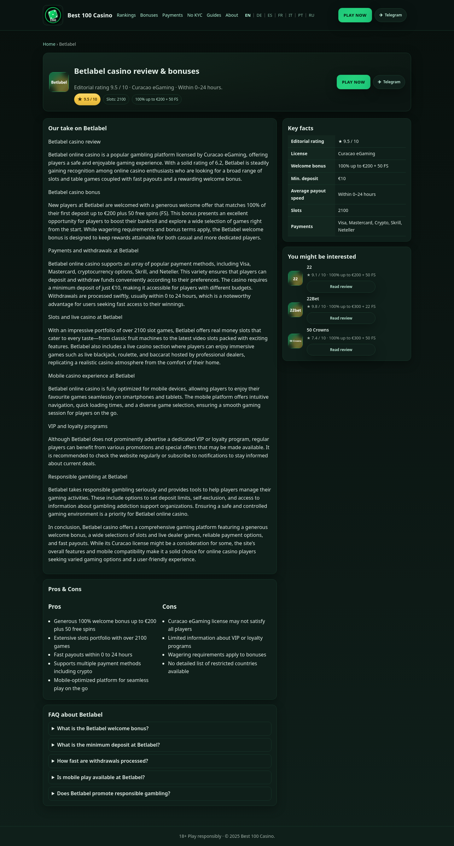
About (231, 15)
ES (270, 15)
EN (248, 15)
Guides (214, 15)
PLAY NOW (355, 15)
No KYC (194, 15)
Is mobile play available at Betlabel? (101, 777)
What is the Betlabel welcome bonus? (102, 728)
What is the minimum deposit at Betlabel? (108, 744)
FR (280, 15)
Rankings (126, 15)
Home (49, 44)
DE (259, 15)
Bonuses (149, 15)
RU (311, 15)
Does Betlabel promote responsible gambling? (113, 793)
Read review (341, 286)
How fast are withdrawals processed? (102, 760)
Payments (172, 15)
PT (300, 15)
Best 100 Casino (90, 15)
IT (291, 15)
